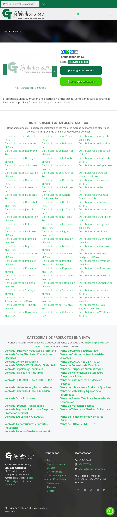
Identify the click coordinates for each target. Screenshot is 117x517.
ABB (13, 484)
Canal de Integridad (56, 475)
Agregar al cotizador (81, 70)
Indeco (30, 477)
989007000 (84, 464)
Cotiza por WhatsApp (81, 81)
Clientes (51, 468)
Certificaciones (54, 471)
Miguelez (16, 481)
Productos (18, 31)
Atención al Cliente (56, 479)
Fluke (7, 484)
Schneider (27, 481)
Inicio (7, 31)
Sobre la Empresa (56, 464)
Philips (8, 481)
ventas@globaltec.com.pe (92, 469)
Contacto (52, 490)
